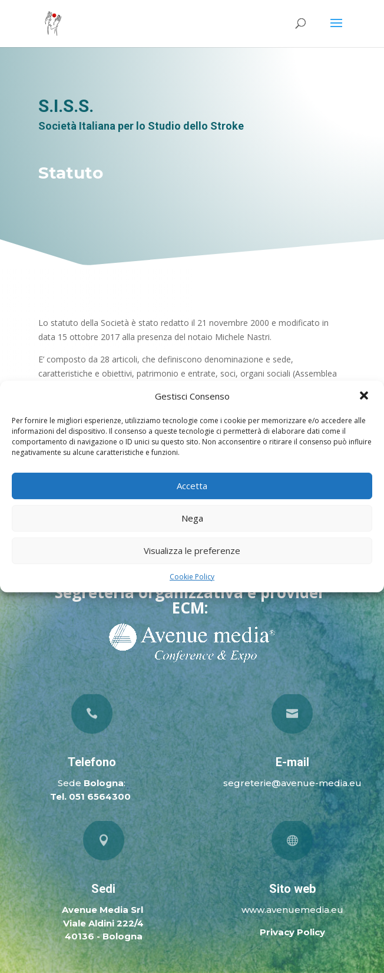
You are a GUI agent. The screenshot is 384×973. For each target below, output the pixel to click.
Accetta (192, 486)
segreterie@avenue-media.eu (292, 783)
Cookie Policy (192, 577)
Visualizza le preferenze (192, 550)
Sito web (292, 889)
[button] (365, 397)
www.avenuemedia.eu (292, 909)
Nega (192, 518)
